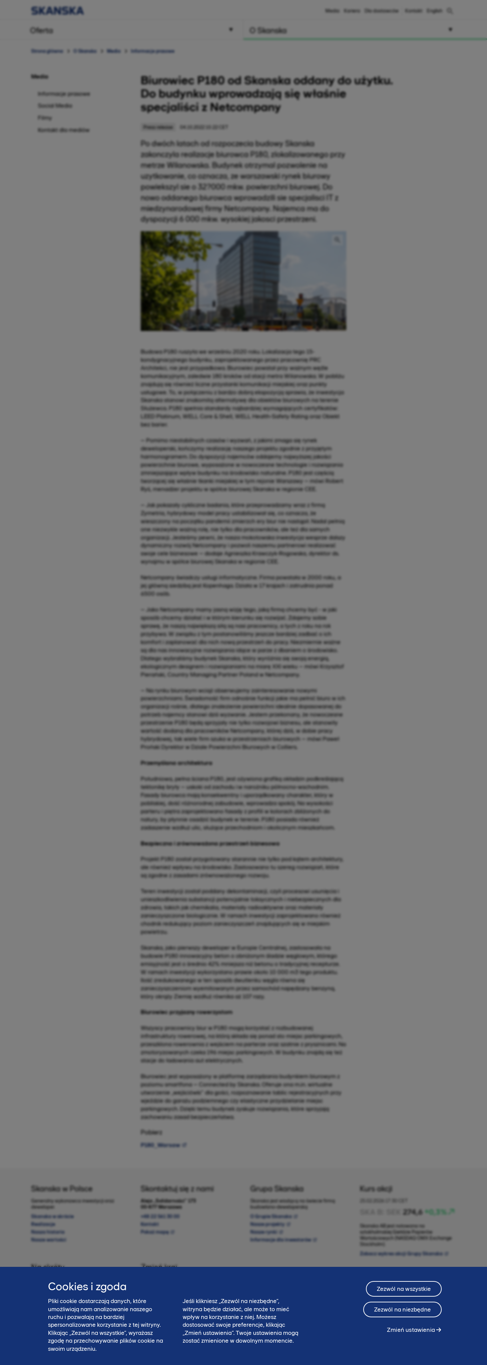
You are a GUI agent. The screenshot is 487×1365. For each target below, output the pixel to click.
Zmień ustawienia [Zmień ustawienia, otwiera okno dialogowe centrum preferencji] (411, 1336)
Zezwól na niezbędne (402, 1315)
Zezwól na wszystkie (404, 1295)
